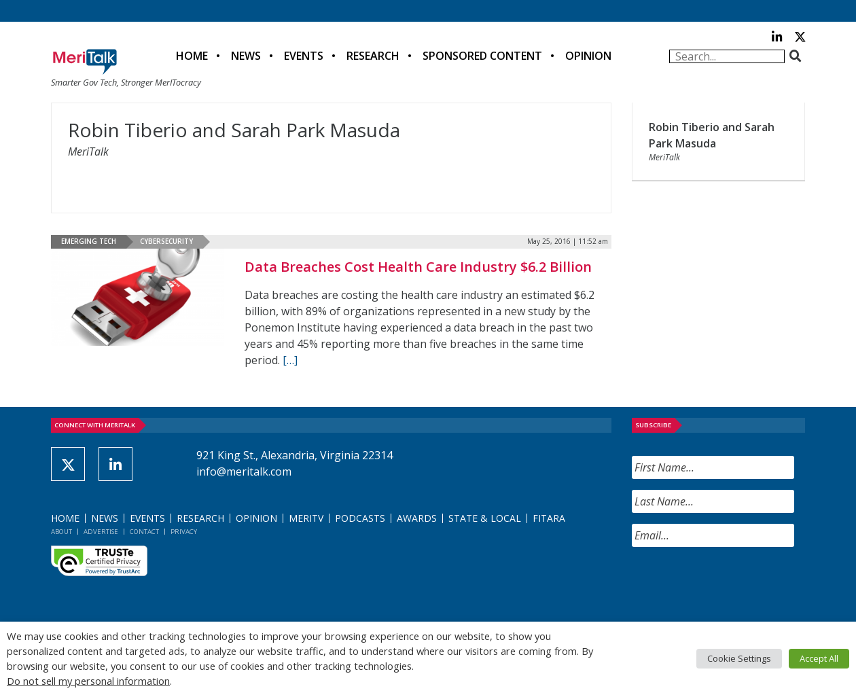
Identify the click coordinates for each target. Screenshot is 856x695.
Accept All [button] (819, 658)
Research (372, 55)
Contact (144, 531)
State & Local (484, 518)
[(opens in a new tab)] (137, 297)
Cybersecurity (166, 241)
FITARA (549, 518)
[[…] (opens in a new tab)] (290, 360)
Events (303, 55)
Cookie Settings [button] (739, 658)
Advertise (101, 531)
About (61, 531)
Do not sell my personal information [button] (88, 681)
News (246, 55)
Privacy (184, 531)
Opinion (588, 55)
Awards (417, 518)
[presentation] (735, 584)
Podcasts (360, 518)
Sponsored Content (482, 55)
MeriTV (306, 518)
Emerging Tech (88, 241)
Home (192, 55)
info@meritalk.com (243, 471)
